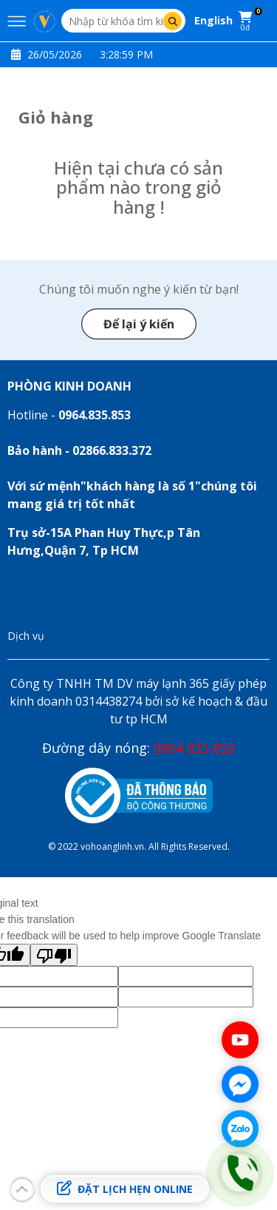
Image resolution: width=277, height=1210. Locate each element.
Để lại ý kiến (138, 324)
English (213, 20)
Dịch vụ (25, 636)
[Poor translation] (54, 955)
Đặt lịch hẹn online (125, 1188)
